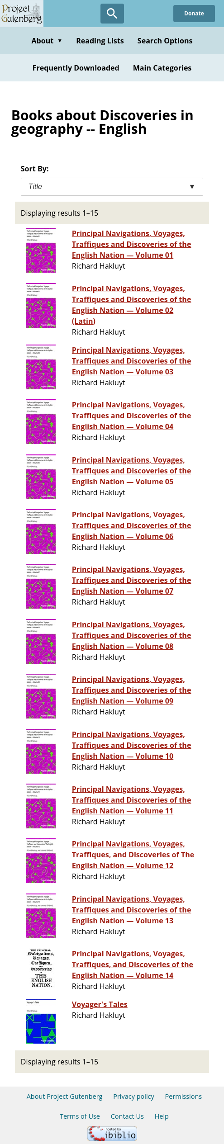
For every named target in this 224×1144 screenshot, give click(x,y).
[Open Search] (112, 14)
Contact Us (127, 1116)
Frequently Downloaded (76, 68)
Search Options (165, 41)
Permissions (183, 1096)
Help (162, 1116)
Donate (194, 13)
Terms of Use (80, 1116)
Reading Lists (100, 41)
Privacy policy (133, 1096)
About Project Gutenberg (65, 1096)
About (46, 40)
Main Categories (162, 68)
